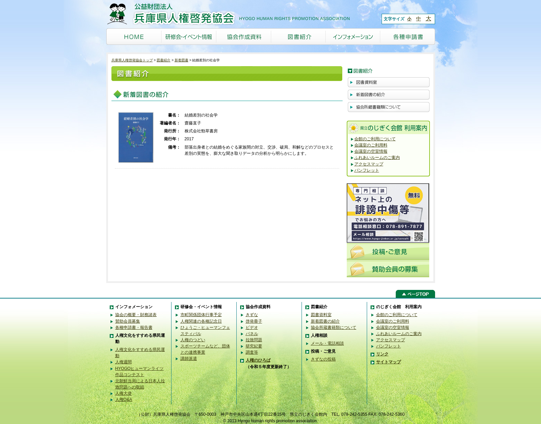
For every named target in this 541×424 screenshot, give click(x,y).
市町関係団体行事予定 (201, 314)
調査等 (252, 352)
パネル (252, 333)
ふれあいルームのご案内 (377, 157)
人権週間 (123, 362)
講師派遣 (188, 358)
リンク (382, 354)
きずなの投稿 (323, 359)
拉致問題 (254, 339)
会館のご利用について (375, 139)
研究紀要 (254, 346)
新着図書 (181, 60)
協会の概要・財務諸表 (136, 314)
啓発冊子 (254, 321)
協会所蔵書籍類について (333, 327)
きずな (252, 314)
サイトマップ (388, 362)
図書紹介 (163, 60)
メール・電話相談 (327, 343)
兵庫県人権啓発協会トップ (132, 60)
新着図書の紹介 (325, 321)
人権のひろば (258, 360)
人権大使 (123, 393)
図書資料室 (321, 314)
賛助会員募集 (127, 321)
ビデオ (252, 327)
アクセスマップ (368, 164)
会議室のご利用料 (370, 145)
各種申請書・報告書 (134, 327)
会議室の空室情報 (370, 151)
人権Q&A (123, 399)
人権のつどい (192, 339)
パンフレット (366, 170)
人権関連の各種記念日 (201, 321)
